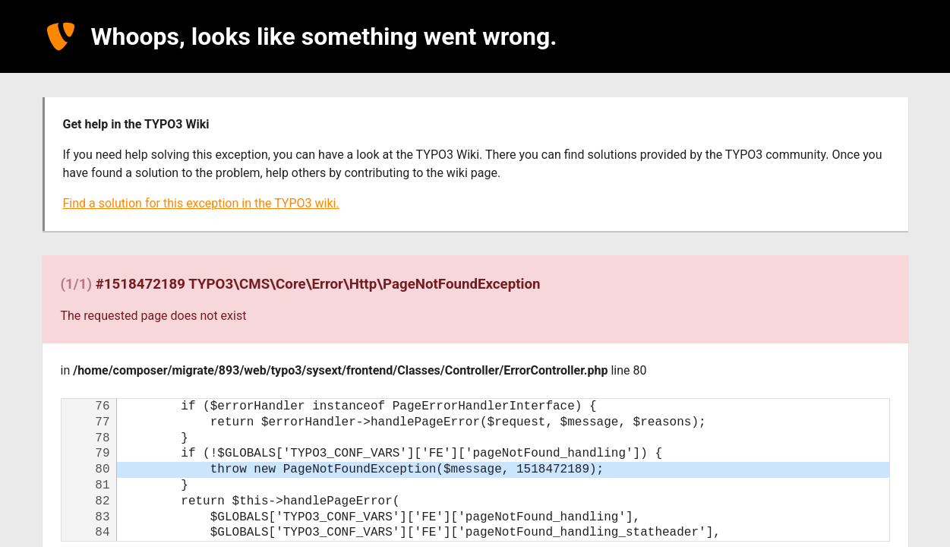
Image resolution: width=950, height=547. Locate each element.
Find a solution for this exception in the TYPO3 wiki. (201, 203)
